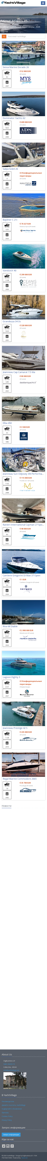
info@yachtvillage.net (11, 1070)
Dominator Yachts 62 (14, 118)
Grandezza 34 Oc (12, 321)
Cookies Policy (7, 1116)
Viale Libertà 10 (9, 1064)
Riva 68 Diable (10, 626)
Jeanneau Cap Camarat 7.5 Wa (19, 372)
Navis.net (25, 1158)
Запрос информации (11, 1134)
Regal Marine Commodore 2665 (20, 778)
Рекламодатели (8, 1101)
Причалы (5, 1112)
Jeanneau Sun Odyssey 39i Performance (24, 473)
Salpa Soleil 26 (10, 168)
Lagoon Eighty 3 (11, 677)
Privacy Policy (7, 1120)
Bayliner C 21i (10, 219)
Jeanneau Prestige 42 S (15, 728)
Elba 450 (7, 423)
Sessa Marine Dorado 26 (16, 67)
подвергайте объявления (12, 1109)
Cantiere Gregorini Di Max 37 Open (21, 575)
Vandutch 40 (9, 270)
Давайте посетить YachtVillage (13, 1105)
